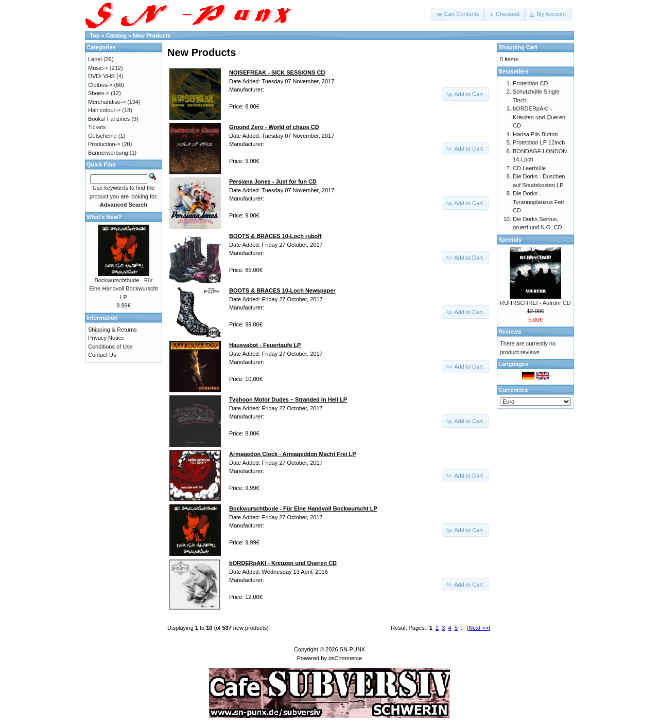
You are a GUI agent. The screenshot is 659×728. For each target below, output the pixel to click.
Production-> (104, 144)
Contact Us (102, 355)
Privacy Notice (106, 338)
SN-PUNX (353, 649)
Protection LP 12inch (539, 142)
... (461, 628)
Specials (510, 239)
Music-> (98, 68)
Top (94, 35)
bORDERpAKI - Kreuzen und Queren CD (539, 117)
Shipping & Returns (112, 329)
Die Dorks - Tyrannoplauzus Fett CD (538, 201)
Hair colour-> (104, 110)
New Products (151, 35)
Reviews (509, 332)
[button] (458, 14)
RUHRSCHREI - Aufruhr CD (535, 303)
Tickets (97, 127)
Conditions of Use (110, 346)
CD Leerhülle (529, 168)
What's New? (104, 217)
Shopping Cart (517, 47)
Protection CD (530, 83)
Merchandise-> (107, 102)
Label (95, 59)
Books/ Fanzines (109, 119)
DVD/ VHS (101, 76)
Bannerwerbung (108, 153)
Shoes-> (98, 93)
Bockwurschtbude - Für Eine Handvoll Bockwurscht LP (123, 288)
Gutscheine (102, 136)
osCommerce (345, 658)
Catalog (116, 35)
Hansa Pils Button (535, 134)
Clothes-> (100, 85)
